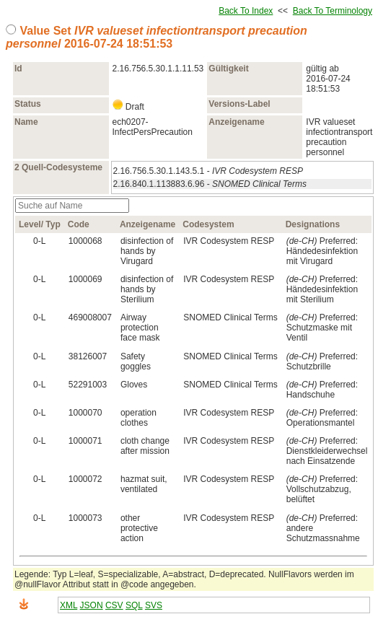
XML (68, 605)
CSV (114, 605)
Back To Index (246, 11)
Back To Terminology (332, 11)
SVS (153, 605)
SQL (134, 605)
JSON (91, 605)
